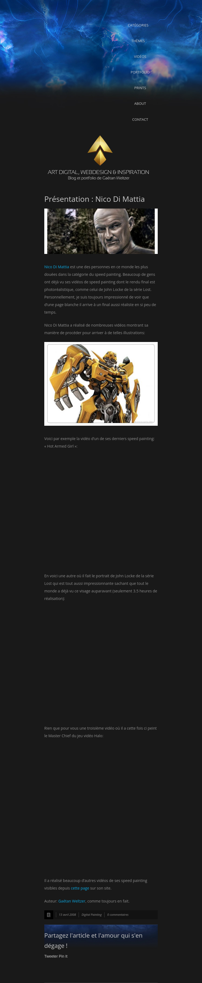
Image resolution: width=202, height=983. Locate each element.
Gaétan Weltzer (71, 901)
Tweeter (51, 956)
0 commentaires (117, 914)
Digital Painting (92, 914)
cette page (80, 888)
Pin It (63, 956)
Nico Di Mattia (56, 266)
